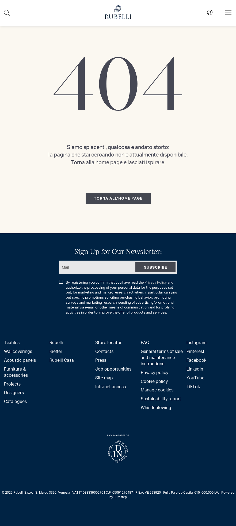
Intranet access (110, 386)
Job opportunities (113, 368)
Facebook (196, 360)
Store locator (108, 342)
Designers (14, 392)
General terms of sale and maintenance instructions (162, 357)
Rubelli (56, 342)
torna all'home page (118, 198)
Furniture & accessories (16, 371)
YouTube (195, 377)
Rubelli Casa (62, 360)
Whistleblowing (156, 407)
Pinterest (195, 351)
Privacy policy (154, 372)
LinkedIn (194, 368)
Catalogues (15, 401)
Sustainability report (161, 398)
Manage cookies (157, 389)
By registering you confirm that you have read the (118, 297)
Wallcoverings (18, 351)
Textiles (12, 342)
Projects (12, 383)
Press (100, 360)
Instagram (196, 342)
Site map (104, 377)
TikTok (193, 386)
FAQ (145, 342)
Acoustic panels (20, 360)
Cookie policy (154, 381)
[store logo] (118, 17)
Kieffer (56, 351)
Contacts (104, 351)
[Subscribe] (155, 267)
